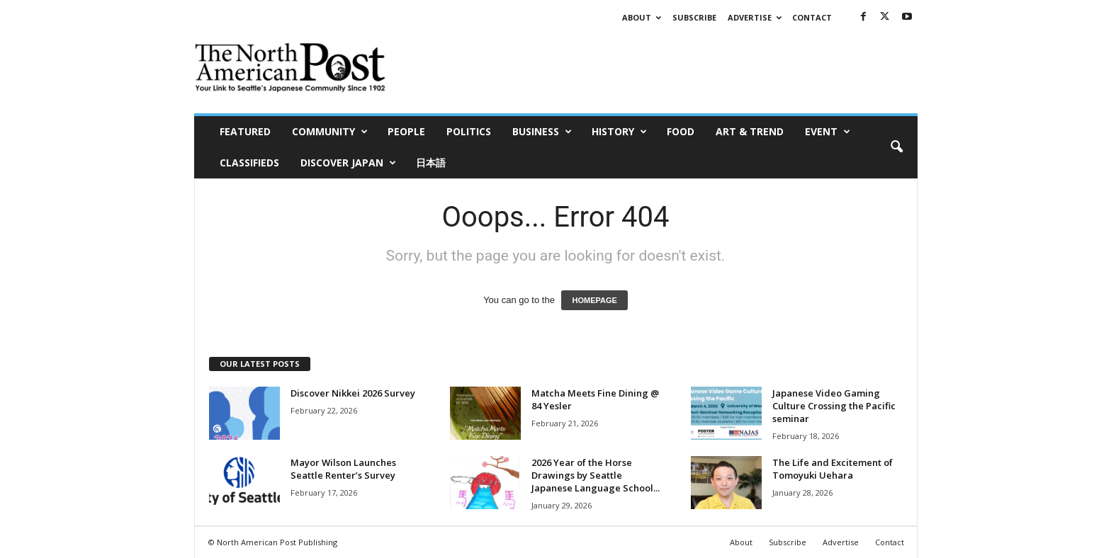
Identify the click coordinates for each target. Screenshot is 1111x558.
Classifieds (249, 162)
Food (680, 131)
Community (330, 131)
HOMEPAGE (594, 300)
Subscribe (694, 17)
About (641, 17)
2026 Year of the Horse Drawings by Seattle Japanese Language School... (595, 475)
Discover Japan (348, 162)
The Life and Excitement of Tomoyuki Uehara (832, 469)
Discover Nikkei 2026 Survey (353, 393)
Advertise (755, 17)
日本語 (431, 162)
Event (827, 131)
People (406, 131)
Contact (812, 17)
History (619, 131)
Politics (468, 131)
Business (542, 131)
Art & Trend (750, 131)
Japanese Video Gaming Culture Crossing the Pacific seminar (834, 406)
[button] (896, 147)
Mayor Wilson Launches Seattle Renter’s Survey (343, 469)
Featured (245, 131)
